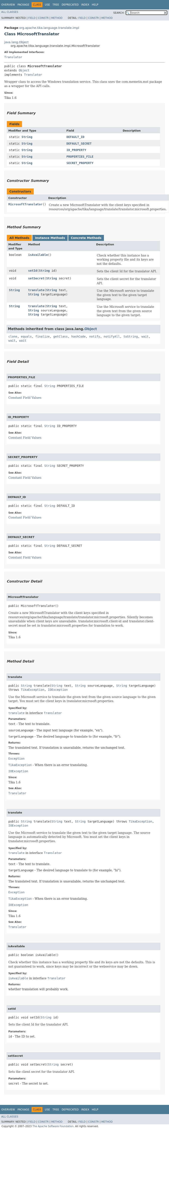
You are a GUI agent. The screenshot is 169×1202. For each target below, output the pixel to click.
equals (26, 336)
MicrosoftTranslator (25, 204)
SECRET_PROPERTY (79, 163)
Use (47, 4)
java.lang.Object (16, 42)
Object (24, 70)
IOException (58, 689)
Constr (43, 17)
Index (85, 4)
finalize (42, 336)
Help (95, 4)
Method (57, 17)
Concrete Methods (86, 238)
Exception (16, 758)
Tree (55, 4)
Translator (13, 57)
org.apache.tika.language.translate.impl (49, 28)
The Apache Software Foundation (53, 1126)
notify (94, 336)
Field (31, 17)
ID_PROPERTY (76, 150)
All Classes (9, 11)
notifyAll (112, 336)
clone (12, 336)
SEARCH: (119, 12)
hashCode (78, 336)
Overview (8, 4)
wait (145, 336)
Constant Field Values (24, 397)
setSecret (36, 278)
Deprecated (70, 4)
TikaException (32, 689)
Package (23, 4)
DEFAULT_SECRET (79, 143)
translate (36, 290)
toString (131, 336)
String (27, 137)
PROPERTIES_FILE (79, 156)
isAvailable (38, 254)
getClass (60, 336)
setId (32, 270)
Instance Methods (50, 238)
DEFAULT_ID (75, 137)
